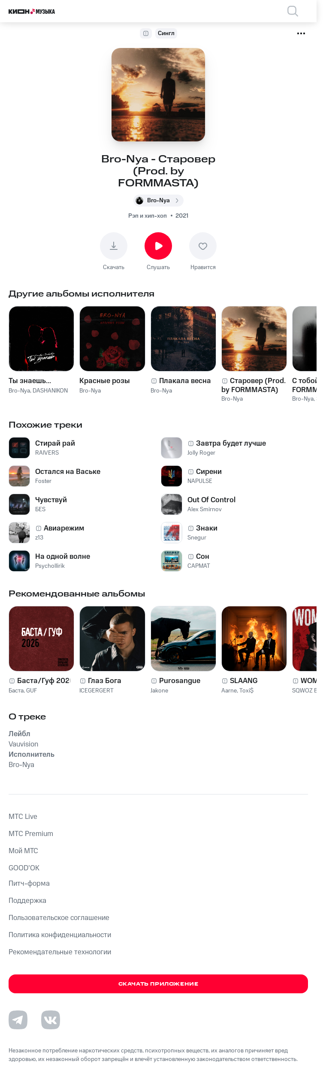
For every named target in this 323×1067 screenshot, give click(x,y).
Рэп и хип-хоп (147, 216)
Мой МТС (23, 851)
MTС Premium (31, 834)
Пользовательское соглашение (59, 918)
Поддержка (27, 901)
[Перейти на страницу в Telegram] (18, 1019)
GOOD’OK (24, 868)
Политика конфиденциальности (60, 935)
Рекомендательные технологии (60, 952)
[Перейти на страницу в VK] (50, 1019)
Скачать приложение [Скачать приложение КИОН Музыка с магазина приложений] (158, 984)
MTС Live (23, 817)
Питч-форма (29, 883)
